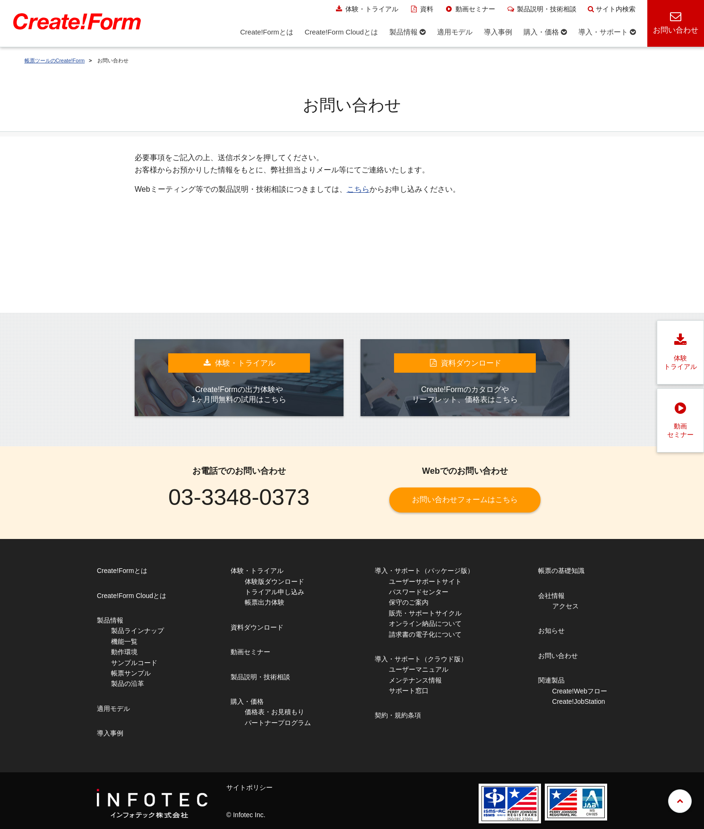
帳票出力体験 (264, 602)
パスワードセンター (418, 592)
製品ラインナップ (137, 630)
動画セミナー (470, 9)
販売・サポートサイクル (425, 613)
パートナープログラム (278, 722)
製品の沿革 (127, 683)
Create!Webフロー (579, 691)
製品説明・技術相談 (542, 9)
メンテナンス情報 (415, 680)
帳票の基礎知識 (561, 570)
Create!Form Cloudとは (131, 595)
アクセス (565, 606)
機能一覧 (124, 641)
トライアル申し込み (274, 592)
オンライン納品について (425, 623)
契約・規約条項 (398, 715)
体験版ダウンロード (274, 581)
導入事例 (110, 733)
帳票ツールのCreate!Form (55, 60)
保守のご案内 (409, 602)
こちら (358, 189)
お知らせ (551, 630)
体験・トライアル (366, 9)
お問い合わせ (558, 655)
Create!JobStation (578, 701)
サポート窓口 (409, 690)
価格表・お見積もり (274, 712)
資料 (422, 9)
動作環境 (124, 652)
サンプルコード (134, 663)
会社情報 (551, 595)
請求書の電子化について (425, 634)
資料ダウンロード (257, 627)
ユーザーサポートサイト (425, 581)
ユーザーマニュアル (418, 669)
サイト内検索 (611, 9)
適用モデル (113, 708)
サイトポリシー (249, 787)
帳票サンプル (131, 673)
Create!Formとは (122, 570)
